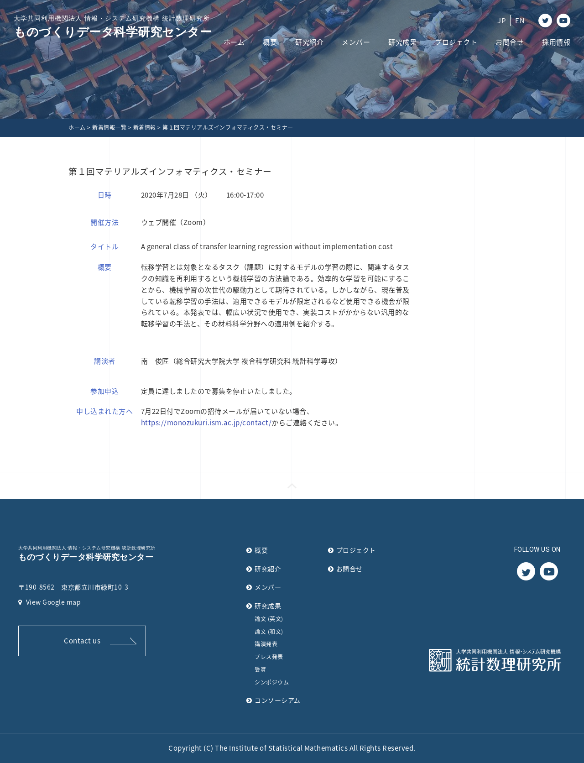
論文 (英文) (269, 619)
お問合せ (509, 42)
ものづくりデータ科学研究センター (113, 26)
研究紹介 (309, 42)
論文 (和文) (269, 631)
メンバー (356, 42)
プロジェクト (456, 42)
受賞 (260, 669)
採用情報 (556, 42)
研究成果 (402, 42)
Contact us (82, 641)
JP (501, 21)
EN (520, 21)
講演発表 (266, 644)
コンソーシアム (278, 700)
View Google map (49, 601)
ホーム (234, 42)
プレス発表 (269, 657)
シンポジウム (272, 682)
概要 (270, 42)
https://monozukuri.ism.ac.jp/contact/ (206, 423)
